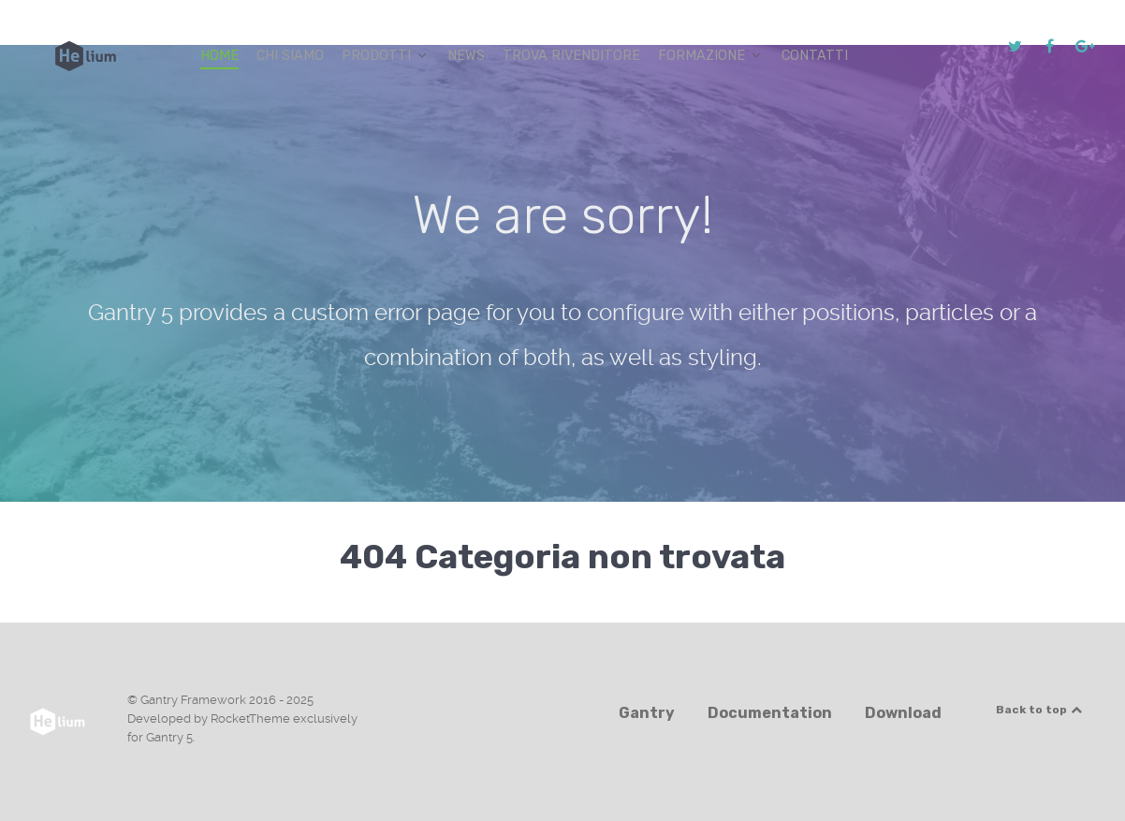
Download (903, 713)
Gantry (647, 713)
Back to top (1040, 709)
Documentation (770, 713)
